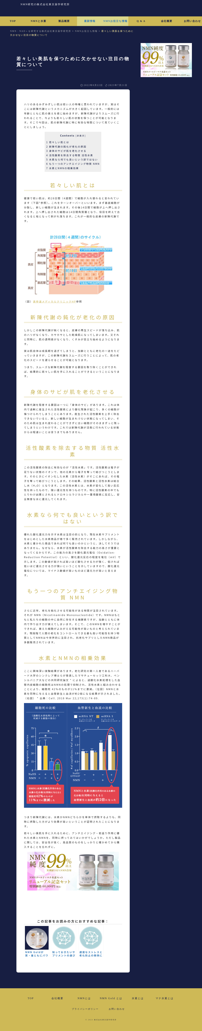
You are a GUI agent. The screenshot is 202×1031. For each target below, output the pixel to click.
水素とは (138, 998)
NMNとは (84, 998)
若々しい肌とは (57, 142)
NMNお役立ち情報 (115, 21)
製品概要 (64, 21)
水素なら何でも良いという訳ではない (72, 159)
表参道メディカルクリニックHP (54, 301)
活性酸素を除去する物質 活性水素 (69, 155)
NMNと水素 (38, 21)
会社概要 (166, 21)
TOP (13, 21)
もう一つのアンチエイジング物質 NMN (73, 163)
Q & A (141, 21)
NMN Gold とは (111, 998)
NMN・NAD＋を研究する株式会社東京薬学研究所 (40, 31)
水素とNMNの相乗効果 (62, 168)
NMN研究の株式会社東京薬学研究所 (45, 4)
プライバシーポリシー (85, 1009)
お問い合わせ (117, 1009)
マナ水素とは (165, 998)
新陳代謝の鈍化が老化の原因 (66, 146)
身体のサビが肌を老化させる (66, 150)
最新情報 (89, 21)
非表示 (81, 135)
